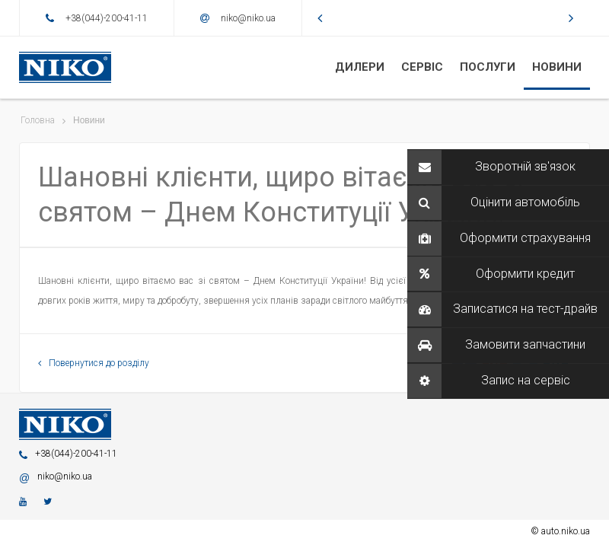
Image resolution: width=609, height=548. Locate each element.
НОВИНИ (557, 67)
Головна (38, 120)
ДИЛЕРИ (359, 67)
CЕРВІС (422, 67)
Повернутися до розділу (93, 363)
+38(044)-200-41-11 (106, 18)
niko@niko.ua (248, 18)
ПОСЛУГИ (487, 67)
